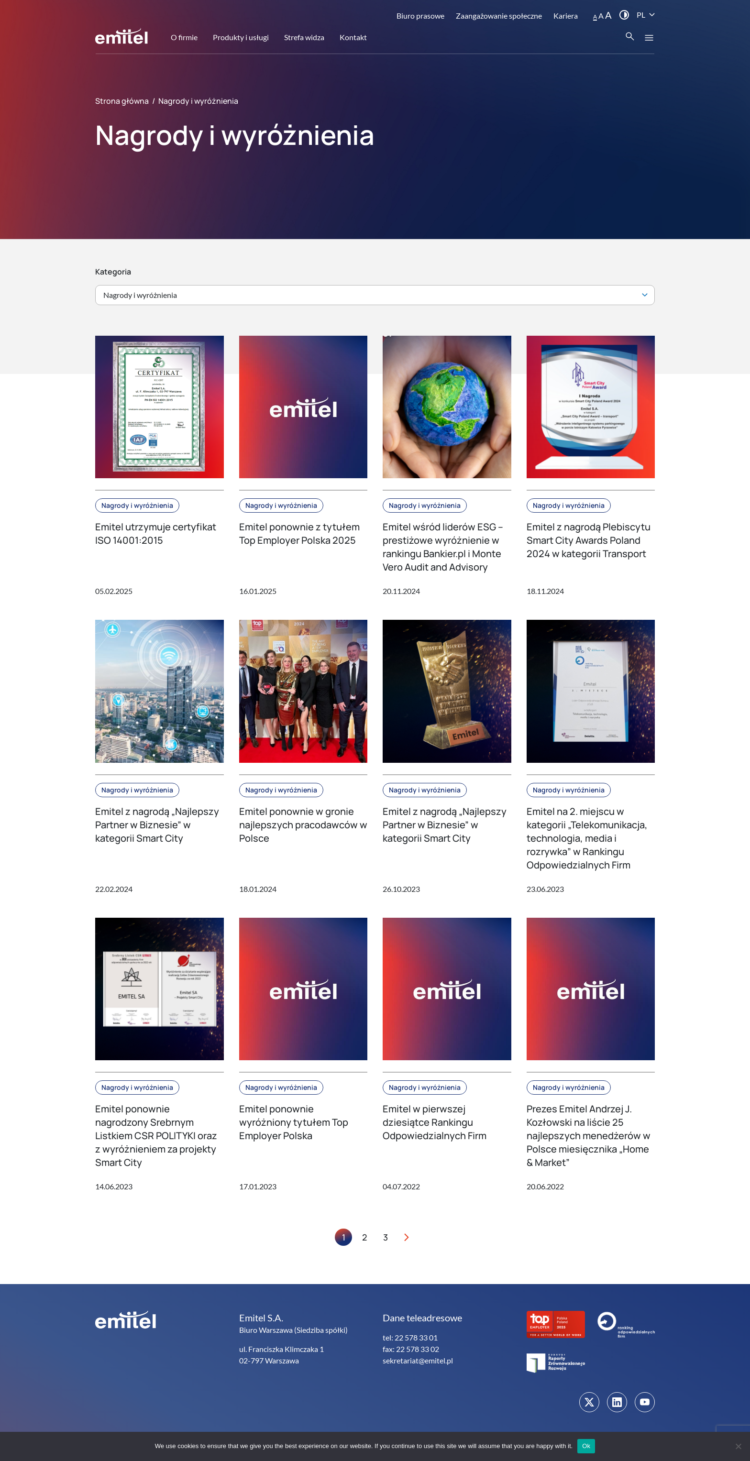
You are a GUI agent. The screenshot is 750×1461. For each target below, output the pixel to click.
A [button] (595, 16)
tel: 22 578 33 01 (410, 1337)
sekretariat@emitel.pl (418, 1360)
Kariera (565, 15)
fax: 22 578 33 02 (411, 1348)
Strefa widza (304, 37)
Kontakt (353, 37)
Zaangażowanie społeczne (499, 15)
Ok (586, 1446)
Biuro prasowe (420, 15)
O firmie (184, 37)
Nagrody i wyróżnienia (137, 505)
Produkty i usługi (241, 37)
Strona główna (122, 101)
